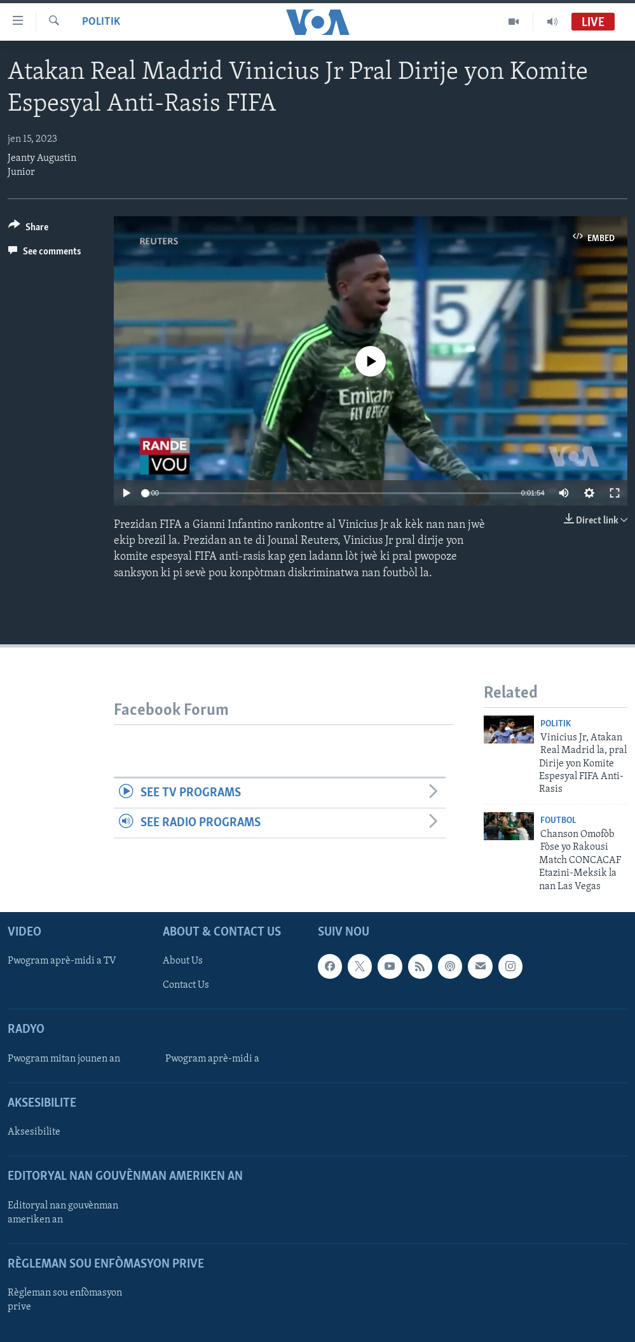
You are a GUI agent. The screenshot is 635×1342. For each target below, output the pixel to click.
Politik (101, 22)
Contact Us (186, 985)
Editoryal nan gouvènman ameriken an (63, 1213)
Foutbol (558, 821)
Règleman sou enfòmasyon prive (65, 1300)
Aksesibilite (34, 1132)
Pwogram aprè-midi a (212, 1059)
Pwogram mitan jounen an (64, 1059)
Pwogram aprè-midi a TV (62, 961)
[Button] (28, 229)
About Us (183, 961)
